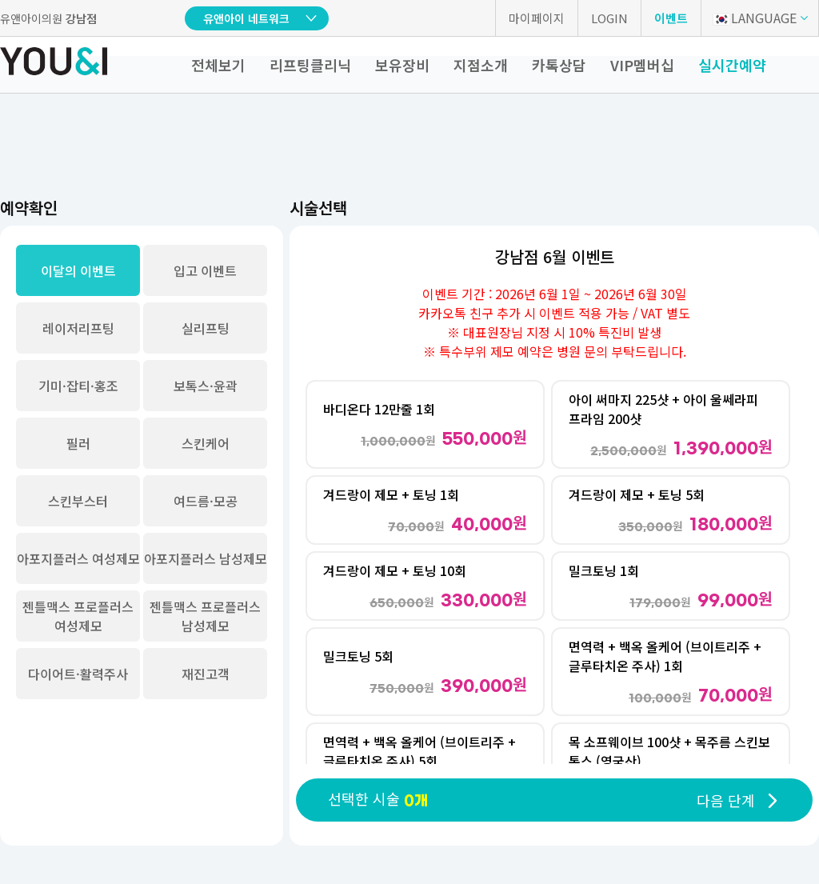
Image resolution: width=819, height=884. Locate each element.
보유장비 (402, 64)
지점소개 (480, 64)
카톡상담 (559, 64)
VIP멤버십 (642, 64)
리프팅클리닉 (310, 64)
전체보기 (218, 64)
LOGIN (609, 18)
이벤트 (671, 18)
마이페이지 (537, 18)
